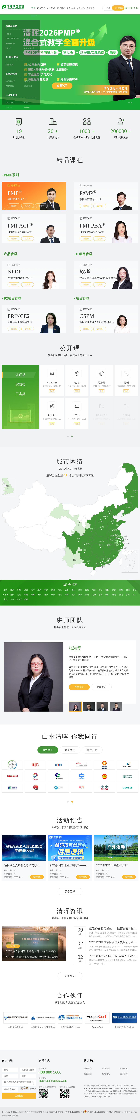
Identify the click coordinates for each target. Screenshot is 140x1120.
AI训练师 (9, 65)
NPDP (8, 48)
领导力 (27, 81)
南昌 (94, 590)
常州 (26, 594)
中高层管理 (10, 81)
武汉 (53, 590)
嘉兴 (73, 594)
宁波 (53, 594)
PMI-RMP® (29, 43)
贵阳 (107, 590)
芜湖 (94, 594)
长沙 (100, 590)
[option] (70, 62)
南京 (60, 590)
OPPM (27, 107)
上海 (5, 590)
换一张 (33, 1088)
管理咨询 (61, 8)
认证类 (20, 375)
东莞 (100, 594)
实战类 (20, 384)
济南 (80, 590)
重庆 (39, 590)
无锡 (19, 594)
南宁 (134, 590)
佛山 (107, 594)
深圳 (26, 590)
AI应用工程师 (30, 65)
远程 (26, 599)
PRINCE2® (29, 48)
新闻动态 (81, 8)
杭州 (46, 590)
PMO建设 (10, 86)
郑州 (121, 590)
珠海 (114, 594)
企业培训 (51, 8)
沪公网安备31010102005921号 (100, 1112)
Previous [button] (49, 401)
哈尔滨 (19, 599)
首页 (33, 8)
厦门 (121, 594)
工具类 (20, 394)
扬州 (39, 594)
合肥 (87, 590)
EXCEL (9, 107)
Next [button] (128, 401)
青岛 (134, 594)
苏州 (12, 594)
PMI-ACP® (29, 39)
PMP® (8, 34)
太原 (114, 590)
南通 (33, 594)
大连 (5, 599)
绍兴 (60, 594)
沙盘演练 (28, 86)
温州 (87, 594)
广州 (19, 590)
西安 (73, 590)
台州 (66, 594)
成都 (66, 590)
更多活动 (70, 891)
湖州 (80, 594)
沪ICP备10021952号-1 (74, 1112)
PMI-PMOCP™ (12, 39)
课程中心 (41, 8)
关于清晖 (90, 8)
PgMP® (27, 34)
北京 (12, 590)
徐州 (46, 594)
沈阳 (128, 590)
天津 (33, 590)
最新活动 (71, 8)
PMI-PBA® (10, 43)
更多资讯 (70, 975)
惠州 (128, 594)
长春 (12, 599)
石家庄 (5, 594)
